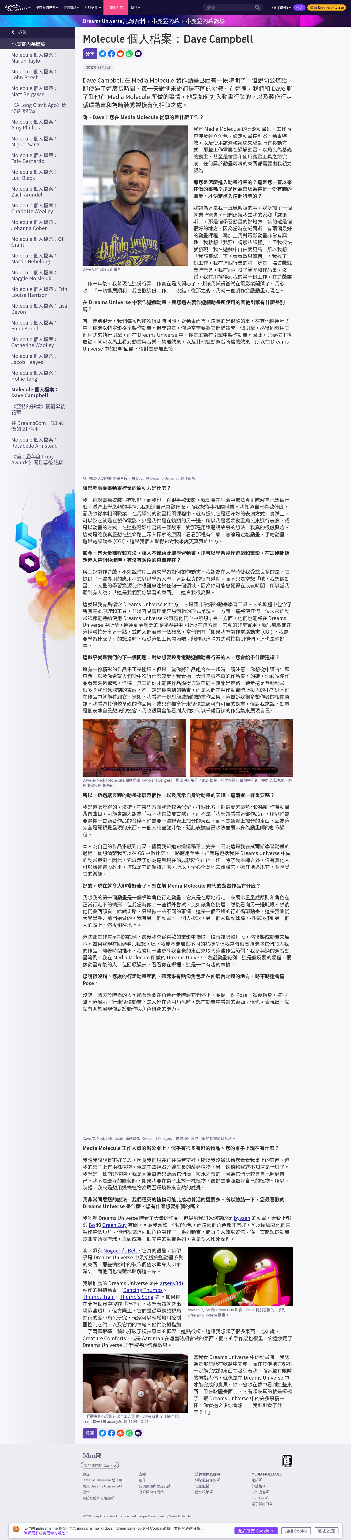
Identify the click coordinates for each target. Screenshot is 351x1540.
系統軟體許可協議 (98, 1497)
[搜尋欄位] (228, 7)
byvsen (242, 1217)
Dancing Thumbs (143, 1289)
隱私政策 (204, 1491)
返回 (19, 32)
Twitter (259, 1497)
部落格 (258, 1485)
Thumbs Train (99, 1296)
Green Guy (114, 1224)
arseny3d (170, 1282)
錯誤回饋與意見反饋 (155, 1485)
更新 (86, 1491)
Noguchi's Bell (120, 1250)
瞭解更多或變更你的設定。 (46, 1533)
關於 (257, 1479)
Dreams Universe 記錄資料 (114, 20)
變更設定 (326, 1531)
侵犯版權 (202, 1485)
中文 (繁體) (280, 7)
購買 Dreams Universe (327, 7)
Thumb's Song (136, 1296)
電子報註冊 (262, 1503)
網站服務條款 (207, 1479)
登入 (299, 7)
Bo (92, 1224)
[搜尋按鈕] (258, 7)
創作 (142, 1479)
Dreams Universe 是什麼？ (104, 1479)
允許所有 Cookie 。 (256, 1531)
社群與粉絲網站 (151, 1491)
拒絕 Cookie (296, 1531)
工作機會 (260, 1491)
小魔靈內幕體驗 (205, 20)
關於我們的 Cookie (100, 1465)
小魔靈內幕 (166, 20)
